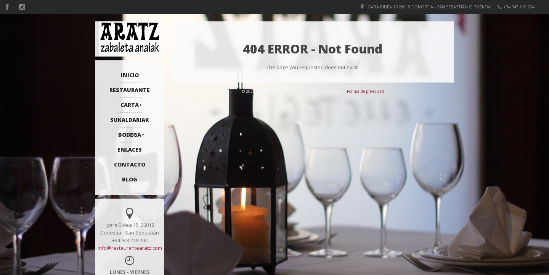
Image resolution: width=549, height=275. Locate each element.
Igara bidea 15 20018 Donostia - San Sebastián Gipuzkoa (428, 7)
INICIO (130, 75)
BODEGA (129, 134)
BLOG (129, 179)
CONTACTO (129, 164)
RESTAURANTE (129, 90)
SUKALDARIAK (129, 119)
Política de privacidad (365, 91)
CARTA (129, 104)
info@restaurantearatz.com (130, 247)
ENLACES (129, 149)
